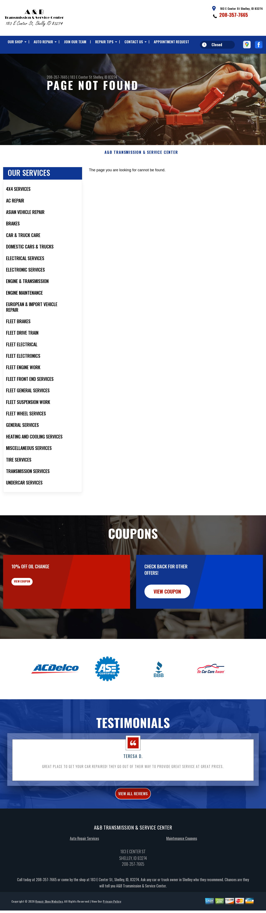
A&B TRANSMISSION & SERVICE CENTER (141, 172)
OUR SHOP (15, 41)
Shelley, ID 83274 (105, 77)
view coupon (34, 605)
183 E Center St (81, 77)
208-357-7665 (233, 14)
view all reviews (133, 815)
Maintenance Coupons (181, 861)
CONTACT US (133, 41)
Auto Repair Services (84, 861)
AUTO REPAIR (43, 41)
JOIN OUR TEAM (75, 41)
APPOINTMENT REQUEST (171, 41)
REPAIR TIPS (104, 41)
